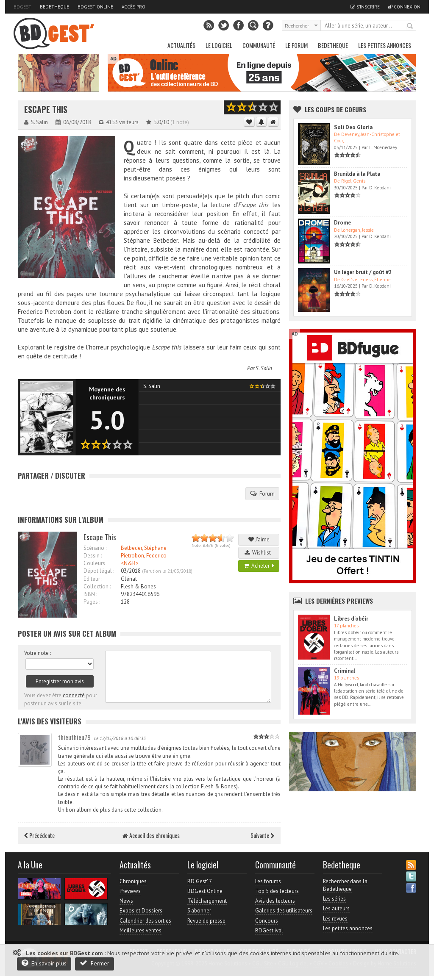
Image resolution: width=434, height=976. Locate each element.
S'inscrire (365, 7)
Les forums (268, 881)
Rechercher (410, 26)
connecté (74, 695)
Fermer (94, 963)
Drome (342, 222)
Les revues (335, 918)
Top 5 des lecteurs (277, 891)
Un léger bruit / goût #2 (363, 272)
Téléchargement (207, 900)
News (126, 900)
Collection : (97, 586)
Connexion (404, 7)
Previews (130, 891)
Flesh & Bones (138, 586)
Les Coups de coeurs (335, 109)
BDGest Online (95, 7)
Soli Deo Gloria (353, 127)
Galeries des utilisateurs (283, 910)
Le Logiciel (219, 45)
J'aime (259, 539)
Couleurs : (95, 563)
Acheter (259, 565)
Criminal (344, 670)
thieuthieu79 (74, 737)
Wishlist (259, 552)
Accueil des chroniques (151, 835)
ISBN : (90, 594)
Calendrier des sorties (145, 920)
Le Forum (296, 45)
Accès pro (133, 7)
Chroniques (133, 881)
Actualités (181, 45)
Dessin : (92, 555)
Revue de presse (206, 920)
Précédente (39, 835)
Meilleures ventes (140, 930)
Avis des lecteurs (275, 900)
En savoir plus (44, 963)
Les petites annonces (384, 45)
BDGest (22, 7)
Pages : (91, 601)
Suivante (262, 835)
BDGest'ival (269, 930)
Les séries (334, 898)
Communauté (258, 45)
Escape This (45, 109)
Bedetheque (54, 7)
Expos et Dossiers (141, 910)
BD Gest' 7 (199, 881)
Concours (266, 920)
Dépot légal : (98, 570)
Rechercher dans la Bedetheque (345, 885)
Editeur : (92, 578)
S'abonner (199, 910)
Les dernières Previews (339, 600)
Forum (262, 493)
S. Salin (264, 368)
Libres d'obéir (351, 618)
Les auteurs (336, 908)
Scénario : (94, 548)
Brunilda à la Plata (357, 173)
